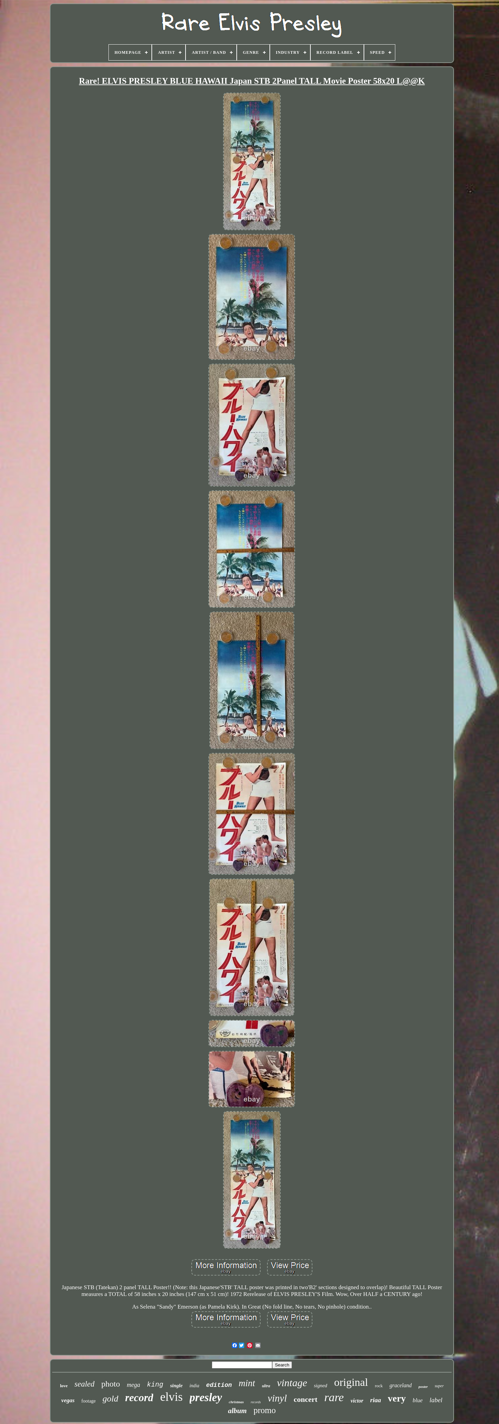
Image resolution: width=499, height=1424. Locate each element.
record (139, 1398)
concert (306, 1399)
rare (334, 1397)
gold (110, 1399)
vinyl (277, 1398)
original (351, 1382)
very (397, 1398)
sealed (84, 1384)
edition (219, 1385)
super (439, 1385)
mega (133, 1384)
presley (206, 1397)
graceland (401, 1385)
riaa (375, 1400)
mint (247, 1383)
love (64, 1385)
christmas (236, 1402)
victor (357, 1401)
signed (320, 1385)
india (194, 1385)
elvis (171, 1397)
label (435, 1400)
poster (423, 1387)
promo (264, 1410)
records (256, 1402)
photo (110, 1383)
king (155, 1385)
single (176, 1385)
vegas (68, 1400)
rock (379, 1385)
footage (89, 1401)
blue (418, 1400)
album (237, 1411)
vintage (292, 1382)
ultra (266, 1385)
